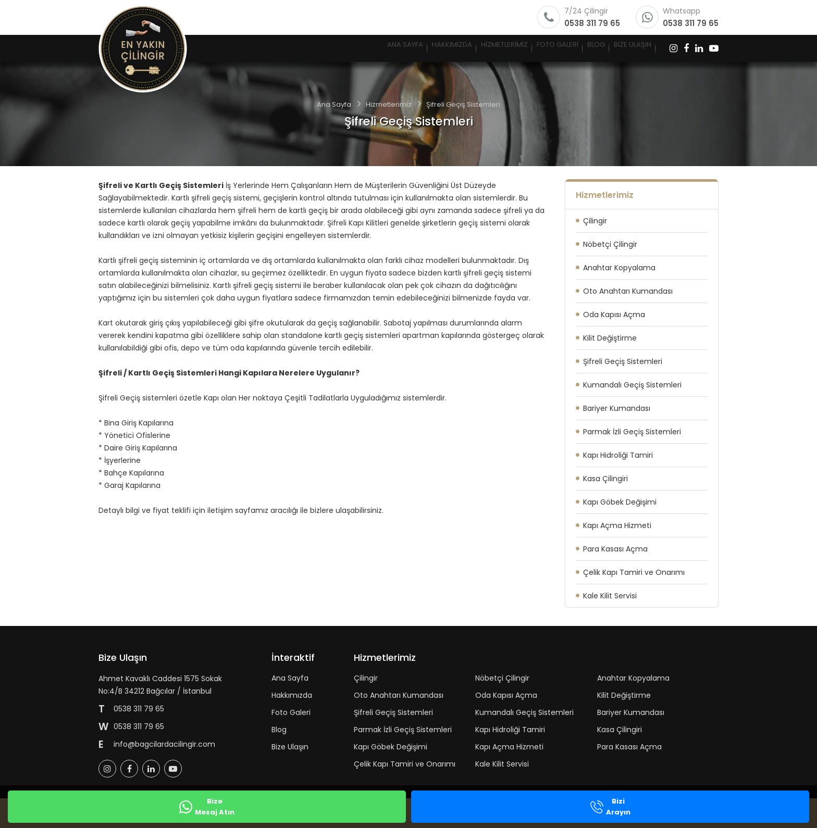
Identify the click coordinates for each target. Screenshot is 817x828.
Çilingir (595, 221)
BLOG (559, 48)
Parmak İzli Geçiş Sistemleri (632, 431)
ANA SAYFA (258, 48)
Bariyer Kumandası (616, 408)
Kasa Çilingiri (605, 478)
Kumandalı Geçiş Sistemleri (632, 385)
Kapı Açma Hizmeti (617, 525)
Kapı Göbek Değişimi (620, 502)
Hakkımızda (291, 695)
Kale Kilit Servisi (610, 596)
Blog (279, 729)
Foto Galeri (291, 712)
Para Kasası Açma (615, 549)
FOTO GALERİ (495, 48)
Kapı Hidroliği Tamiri (618, 455)
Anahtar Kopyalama (619, 267)
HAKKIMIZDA (331, 48)
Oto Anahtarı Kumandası (628, 291)
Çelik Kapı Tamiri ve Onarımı (634, 572)
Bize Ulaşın (289, 747)
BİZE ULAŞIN (619, 48)
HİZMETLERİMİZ (412, 48)
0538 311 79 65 (592, 23)
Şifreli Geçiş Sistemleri (622, 361)
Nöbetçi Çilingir (610, 244)
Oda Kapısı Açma (614, 314)
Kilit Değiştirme (610, 338)
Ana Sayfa (334, 104)
